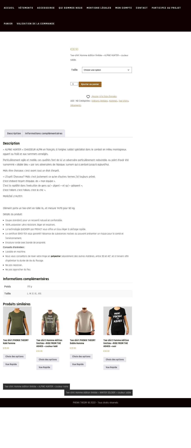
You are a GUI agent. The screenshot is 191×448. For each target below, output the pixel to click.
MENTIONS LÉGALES (99, 7)
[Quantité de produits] (74, 83)
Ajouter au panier (90, 84)
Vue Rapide (11, 405)
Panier (8, 23)
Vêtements (26, 7)
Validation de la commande (36, 23)
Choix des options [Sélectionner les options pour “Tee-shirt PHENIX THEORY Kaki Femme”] (14, 397)
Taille (74, 70)
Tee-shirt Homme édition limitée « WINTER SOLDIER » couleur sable (98, 433)
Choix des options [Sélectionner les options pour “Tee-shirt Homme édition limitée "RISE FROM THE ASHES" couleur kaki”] (48, 400)
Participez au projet (166, 7)
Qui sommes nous (71, 7)
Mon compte (123, 7)
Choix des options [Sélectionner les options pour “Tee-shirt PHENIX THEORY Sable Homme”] (81, 397)
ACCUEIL (9, 7)
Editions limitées (100, 100)
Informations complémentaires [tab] (43, 174)
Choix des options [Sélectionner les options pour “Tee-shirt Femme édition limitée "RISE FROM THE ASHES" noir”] (115, 400)
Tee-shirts (124, 100)
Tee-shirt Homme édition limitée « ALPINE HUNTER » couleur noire (36, 427)
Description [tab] (14, 174)
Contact (142, 7)
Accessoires (46, 7)
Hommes (113, 100)
